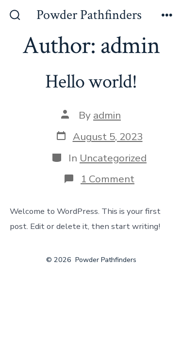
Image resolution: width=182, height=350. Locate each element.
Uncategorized (113, 158)
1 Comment (107, 179)
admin (107, 115)
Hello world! (91, 81)
